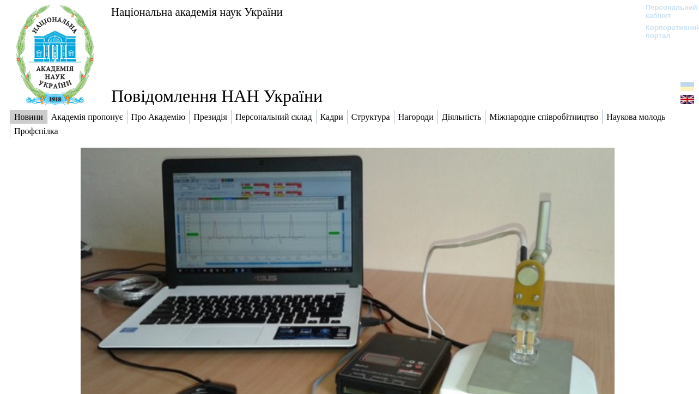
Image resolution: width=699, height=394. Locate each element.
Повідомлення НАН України (217, 96)
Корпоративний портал (666, 31)
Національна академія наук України (197, 11)
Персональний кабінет (666, 11)
